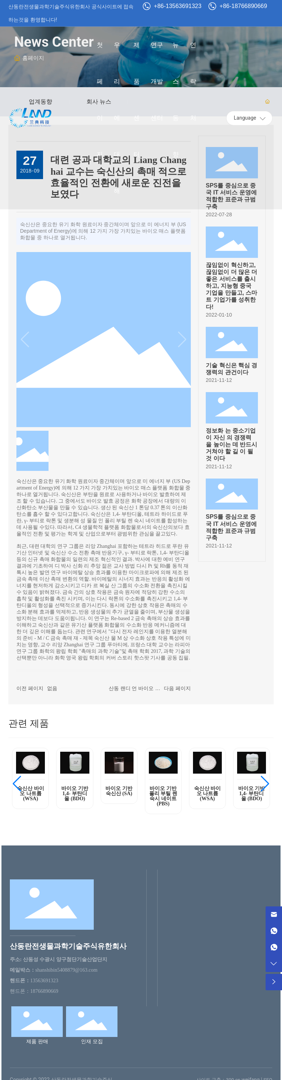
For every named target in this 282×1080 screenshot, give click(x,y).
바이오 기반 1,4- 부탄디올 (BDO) (74, 793)
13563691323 (44, 980)
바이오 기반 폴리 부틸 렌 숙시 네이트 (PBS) (163, 796)
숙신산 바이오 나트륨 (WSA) (30, 793)
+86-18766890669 (243, 6)
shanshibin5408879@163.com (66, 970)
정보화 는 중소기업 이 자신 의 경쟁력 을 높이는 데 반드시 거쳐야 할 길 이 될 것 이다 (231, 444)
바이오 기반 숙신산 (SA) (118, 791)
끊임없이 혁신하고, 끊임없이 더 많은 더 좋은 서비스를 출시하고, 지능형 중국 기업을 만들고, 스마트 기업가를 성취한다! (231, 286)
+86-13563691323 (177, 6)
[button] (17, 784)
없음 (52, 688)
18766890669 (44, 991)
